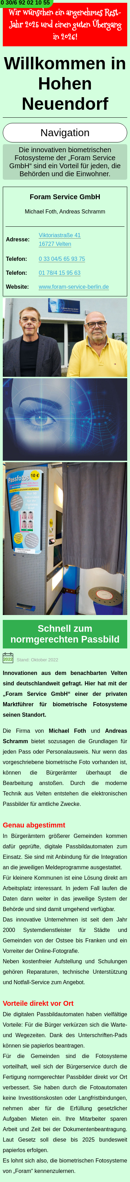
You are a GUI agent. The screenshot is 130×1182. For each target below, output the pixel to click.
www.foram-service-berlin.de (74, 287)
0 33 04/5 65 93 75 (62, 259)
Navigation (65, 132)
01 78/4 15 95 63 (59, 273)
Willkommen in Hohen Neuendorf (65, 84)
